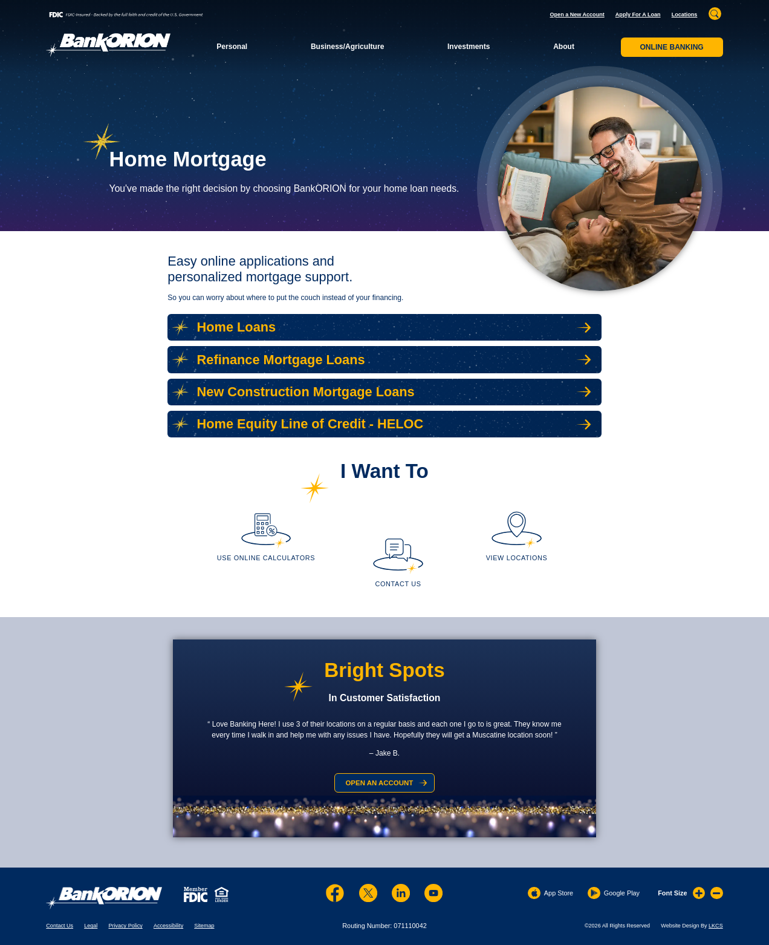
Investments (468, 46)
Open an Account (379, 782)
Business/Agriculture (347, 46)
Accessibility (168, 926)
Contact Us (59, 926)
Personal (231, 46)
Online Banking (671, 47)
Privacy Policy (125, 926)
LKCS (716, 926)
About (563, 46)
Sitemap (204, 926)
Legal (90, 926)
